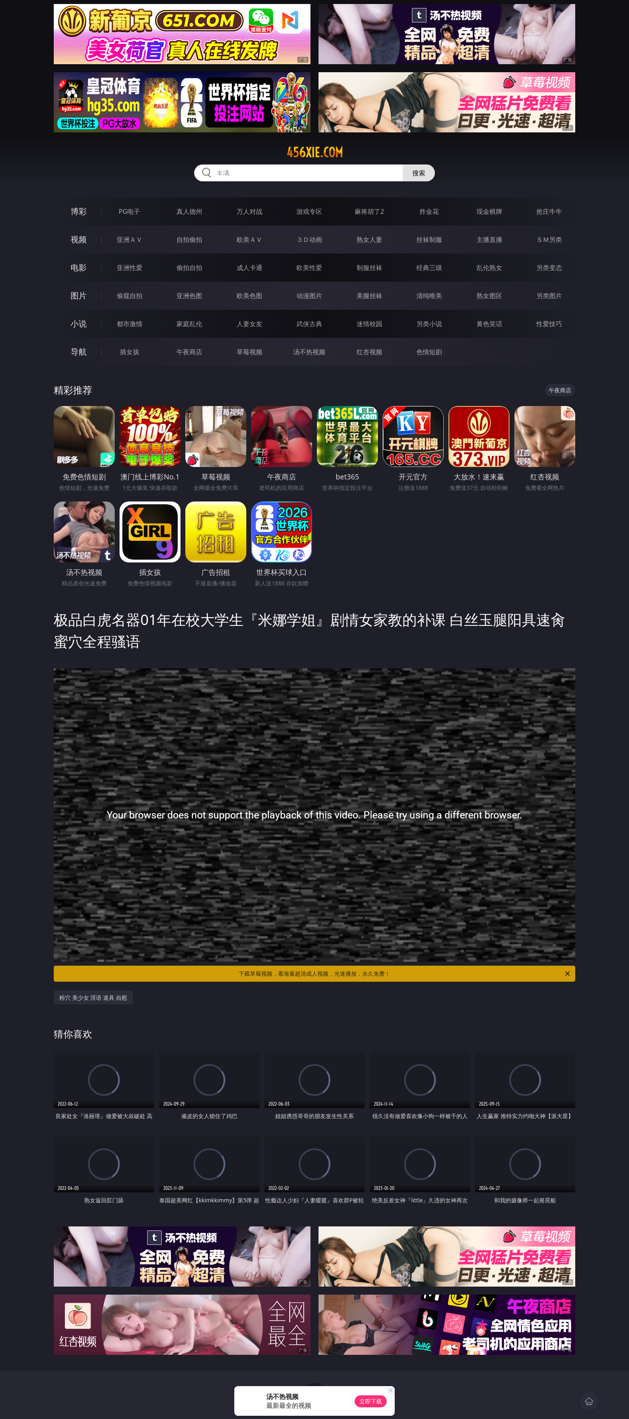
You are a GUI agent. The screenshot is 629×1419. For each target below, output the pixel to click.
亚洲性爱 (129, 267)
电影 (79, 267)
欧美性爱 (309, 267)
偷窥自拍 (129, 295)
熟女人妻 (369, 239)
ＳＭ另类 (549, 239)
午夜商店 (189, 351)
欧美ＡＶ (249, 239)
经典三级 (429, 267)
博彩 (79, 211)
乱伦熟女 (489, 267)
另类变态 (549, 267)
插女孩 (129, 351)
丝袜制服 (429, 239)
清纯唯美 (429, 295)
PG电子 (129, 211)
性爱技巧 (549, 323)
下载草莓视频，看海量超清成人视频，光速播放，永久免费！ (405, 973)
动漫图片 (309, 295)
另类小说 (429, 323)
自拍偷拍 (189, 239)
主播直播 (489, 239)
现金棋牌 (489, 211)
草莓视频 (249, 351)
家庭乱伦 (189, 323)
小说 (79, 323)
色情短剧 (429, 351)
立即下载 (370, 1401)
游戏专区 (309, 211)
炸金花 (429, 211)
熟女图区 (489, 295)
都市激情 (129, 323)
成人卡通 (249, 267)
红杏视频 (369, 351)
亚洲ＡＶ (129, 239)
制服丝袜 (369, 267)
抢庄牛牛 (549, 211)
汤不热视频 (309, 351)
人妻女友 (249, 323)
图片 (79, 295)
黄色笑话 (489, 323)
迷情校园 (369, 323)
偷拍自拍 (189, 267)
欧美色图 (249, 295)
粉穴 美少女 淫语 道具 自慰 (93, 997)
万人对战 (249, 211)
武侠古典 (309, 323)
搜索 (418, 172)
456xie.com (314, 152)
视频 (79, 239)
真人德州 (189, 211)
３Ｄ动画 (309, 239)
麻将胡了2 (369, 211)
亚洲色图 (189, 295)
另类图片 (549, 295)
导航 (79, 351)
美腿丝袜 (369, 295)
